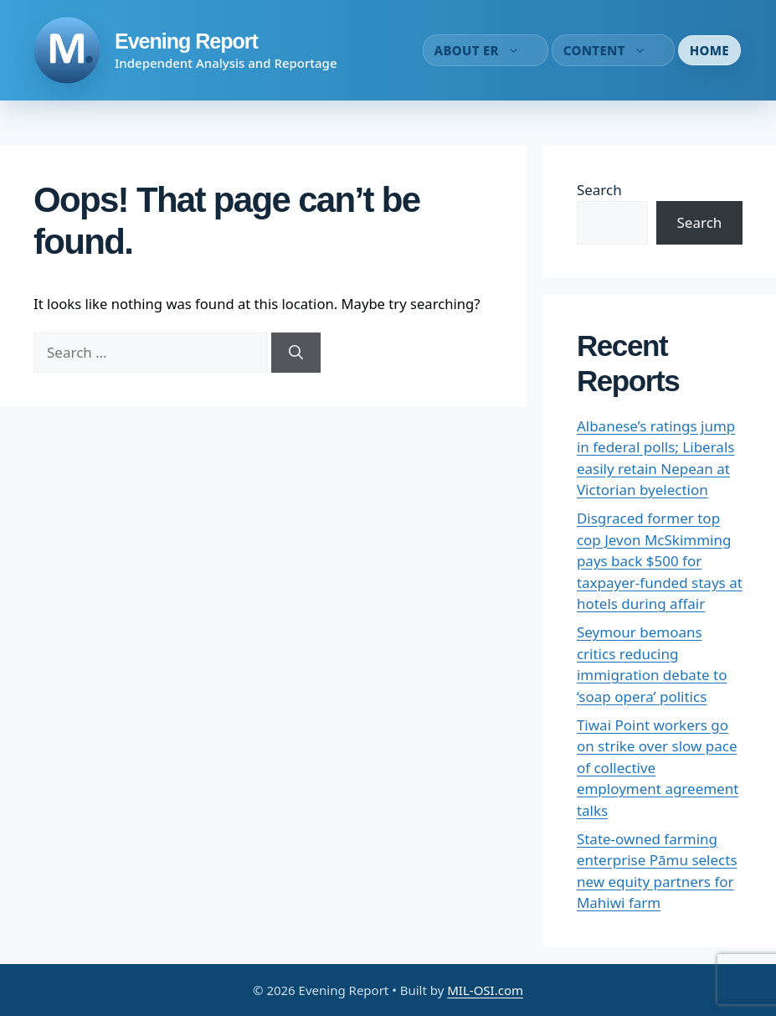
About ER (485, 50)
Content (613, 50)
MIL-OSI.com (485, 990)
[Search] (296, 353)
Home (709, 50)
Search (599, 189)
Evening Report (186, 41)
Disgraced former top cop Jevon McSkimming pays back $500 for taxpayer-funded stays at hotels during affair (660, 560)
